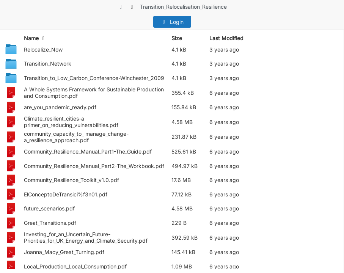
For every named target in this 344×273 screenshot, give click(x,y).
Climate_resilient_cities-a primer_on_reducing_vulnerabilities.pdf (71, 121)
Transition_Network (47, 63)
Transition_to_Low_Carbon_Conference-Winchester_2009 (94, 78)
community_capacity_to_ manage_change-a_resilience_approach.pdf (76, 136)
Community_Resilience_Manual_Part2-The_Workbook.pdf (94, 166)
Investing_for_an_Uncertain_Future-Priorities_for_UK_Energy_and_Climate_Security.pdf (86, 237)
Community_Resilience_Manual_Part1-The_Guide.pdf (88, 151)
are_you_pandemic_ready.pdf (60, 107)
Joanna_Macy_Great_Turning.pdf (64, 252)
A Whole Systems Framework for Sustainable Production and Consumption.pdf (94, 92)
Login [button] (172, 22)
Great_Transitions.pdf (50, 223)
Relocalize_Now (43, 49)
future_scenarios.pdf (49, 208)
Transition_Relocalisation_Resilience (183, 6)
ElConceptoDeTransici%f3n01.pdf (65, 194)
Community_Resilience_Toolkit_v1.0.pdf (71, 180)
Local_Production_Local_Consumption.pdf (75, 266)
